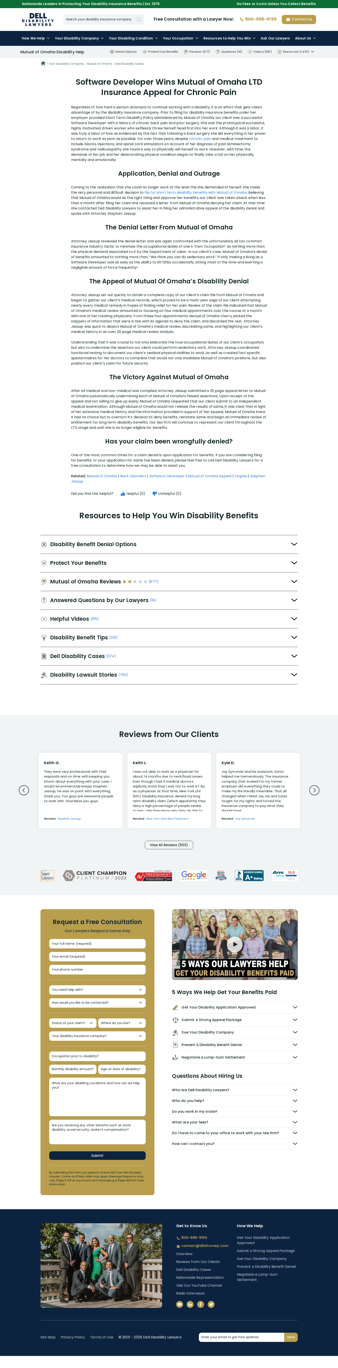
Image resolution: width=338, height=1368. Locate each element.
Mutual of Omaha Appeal (210, 476)
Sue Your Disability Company (262, 1270)
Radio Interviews (190, 1305)
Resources (229, 38)
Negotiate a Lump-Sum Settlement (257, 1289)
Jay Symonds (245, 819)
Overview (184, 1265)
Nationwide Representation (200, 1289)
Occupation (180, 38)
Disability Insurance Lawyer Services (38, 19)
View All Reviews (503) (169, 845)
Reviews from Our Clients (198, 1273)
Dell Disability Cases (129, 64)
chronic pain (200, 138)
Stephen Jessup (69, 819)
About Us (305, 38)
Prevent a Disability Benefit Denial (266, 1278)
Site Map (48, 1349)
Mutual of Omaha (99, 64)
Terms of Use (101, 1349)
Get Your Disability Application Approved (263, 1252)
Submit (97, 1167)
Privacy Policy (73, 1349)
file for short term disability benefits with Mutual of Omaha (196, 192)
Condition (133, 38)
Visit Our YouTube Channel (199, 1297)
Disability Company (79, 38)
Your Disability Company (66, 64)
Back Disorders (133, 476)
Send (291, 1349)
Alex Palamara (178, 819)
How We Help (36, 38)
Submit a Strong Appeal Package (266, 1262)
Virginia (241, 476)
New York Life (155, 819)
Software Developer (167, 476)
